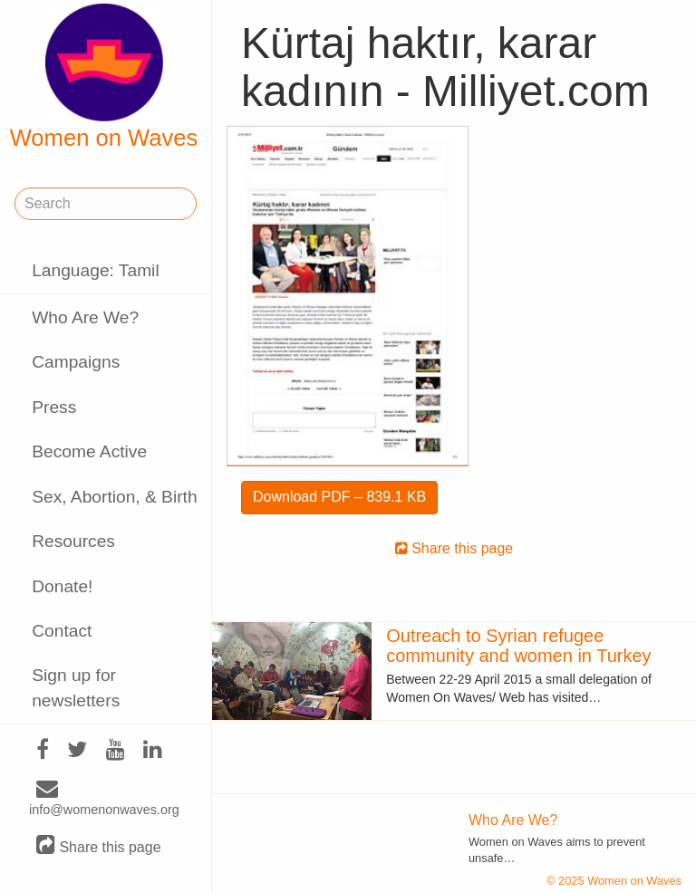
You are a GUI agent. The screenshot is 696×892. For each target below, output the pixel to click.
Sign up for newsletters (76, 687)
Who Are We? (85, 317)
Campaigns (76, 361)
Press (54, 407)
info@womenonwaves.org (104, 800)
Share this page (98, 846)
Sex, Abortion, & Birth (114, 496)
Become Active (89, 451)
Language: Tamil (95, 270)
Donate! (62, 586)
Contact (62, 630)
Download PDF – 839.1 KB (339, 496)
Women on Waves (104, 77)
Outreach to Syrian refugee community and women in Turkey (518, 646)
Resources (73, 541)
